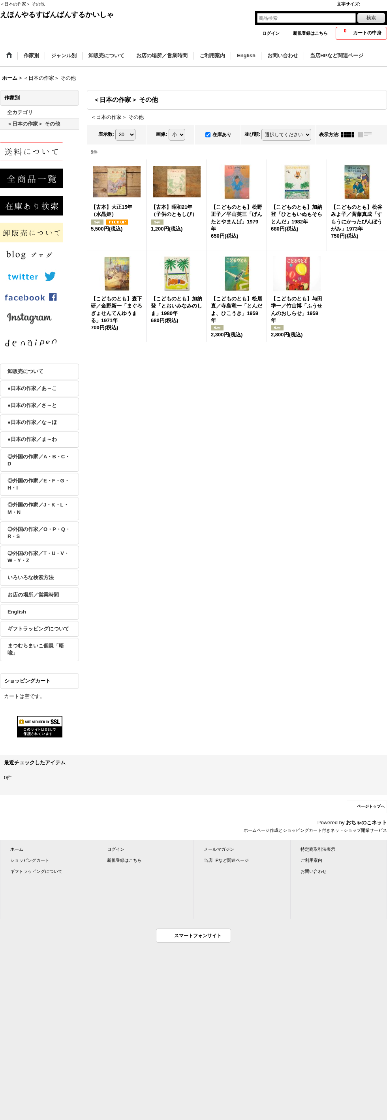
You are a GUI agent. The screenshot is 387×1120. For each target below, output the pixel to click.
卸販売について (25, 371)
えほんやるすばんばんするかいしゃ (57, 15)
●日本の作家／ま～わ (32, 439)
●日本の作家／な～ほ (32, 422)
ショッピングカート (29, 860)
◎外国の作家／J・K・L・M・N (38, 508)
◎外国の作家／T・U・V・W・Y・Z (38, 556)
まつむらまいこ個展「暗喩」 (36, 649)
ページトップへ (371, 806)
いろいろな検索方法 (31, 577)
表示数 (106, 134)
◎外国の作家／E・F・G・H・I (39, 484)
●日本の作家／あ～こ (32, 388)
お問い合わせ (314, 871)
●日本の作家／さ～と (32, 405)
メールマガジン (219, 849)
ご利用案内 (311, 860)
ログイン (271, 33)
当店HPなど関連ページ (226, 860)
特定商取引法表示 (318, 849)
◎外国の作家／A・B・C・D (39, 460)
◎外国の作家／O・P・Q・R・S (39, 532)
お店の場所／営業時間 (33, 595)
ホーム (16, 849)
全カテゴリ (20, 112)
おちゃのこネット (366, 822)
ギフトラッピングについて (38, 629)
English (17, 612)
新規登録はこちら (310, 33)
